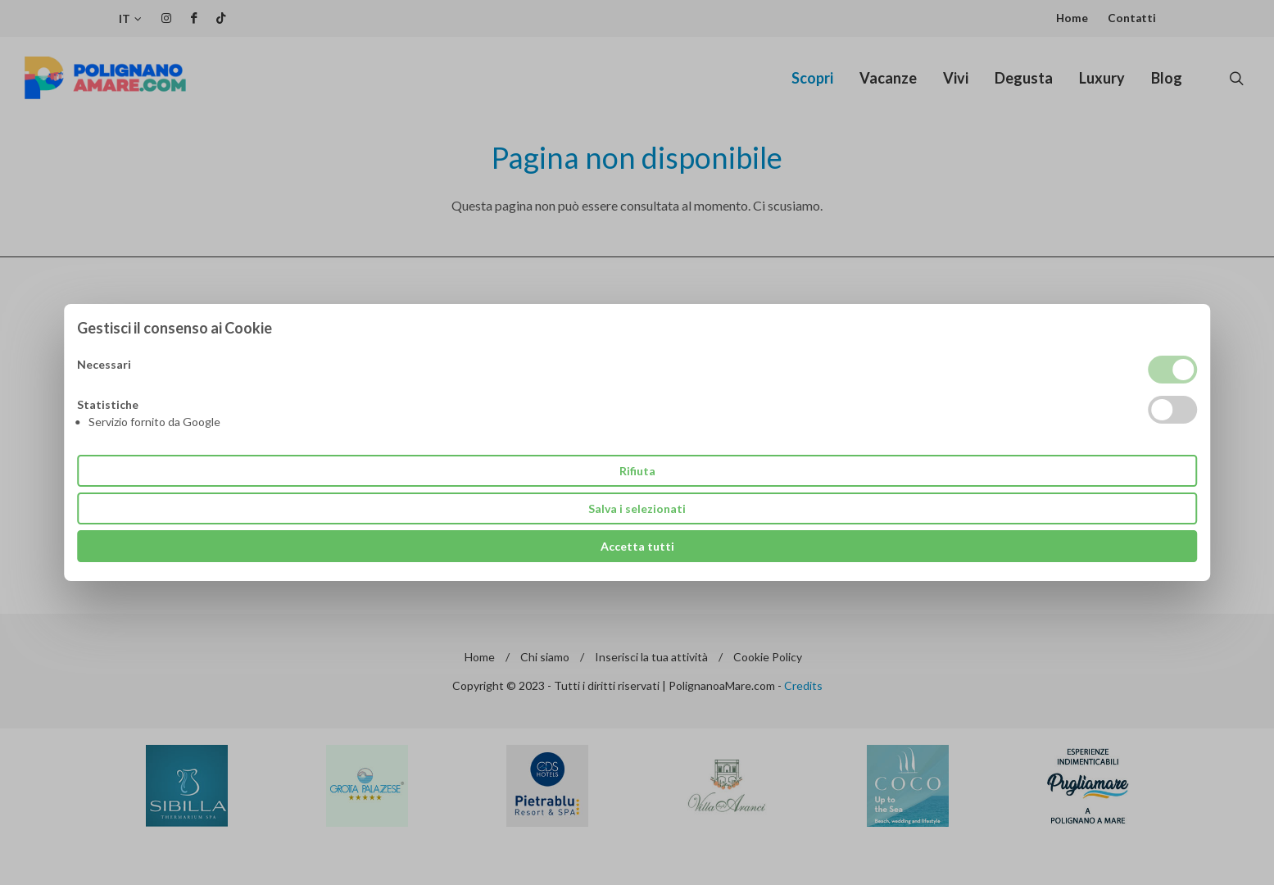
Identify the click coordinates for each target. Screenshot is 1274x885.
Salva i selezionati (637, 508)
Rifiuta (637, 471)
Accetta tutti (637, 546)
